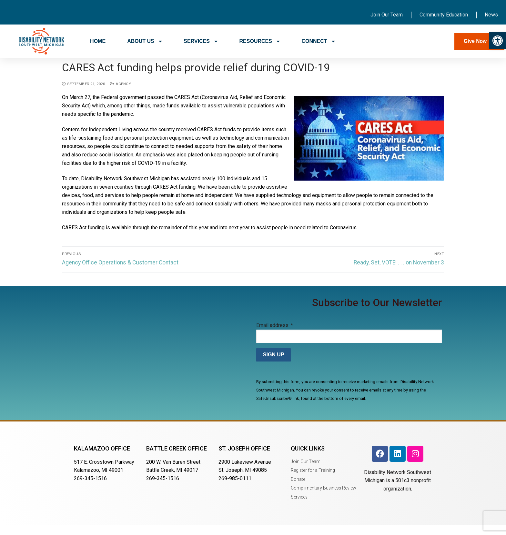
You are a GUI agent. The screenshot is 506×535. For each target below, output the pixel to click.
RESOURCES (259, 41)
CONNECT (318, 41)
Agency (120, 94)
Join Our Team (386, 15)
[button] (497, 40)
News (491, 15)
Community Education (444, 15)
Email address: (274, 335)
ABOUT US (144, 41)
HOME (98, 41)
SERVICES (201, 41)
